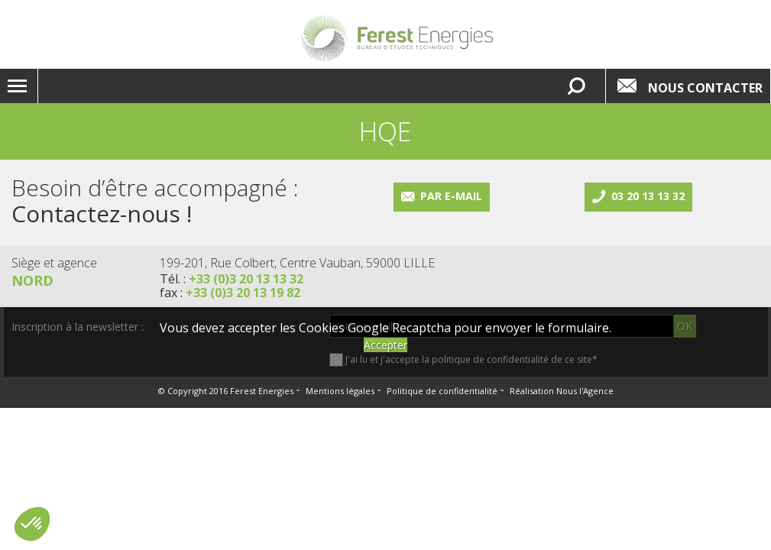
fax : (230, 292)
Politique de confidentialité (442, 390)
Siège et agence (54, 262)
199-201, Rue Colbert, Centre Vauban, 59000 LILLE (297, 262)
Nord (32, 280)
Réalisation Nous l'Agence (562, 390)
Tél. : (231, 279)
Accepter (385, 345)
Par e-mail (451, 196)
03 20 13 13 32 (648, 196)
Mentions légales (340, 390)
